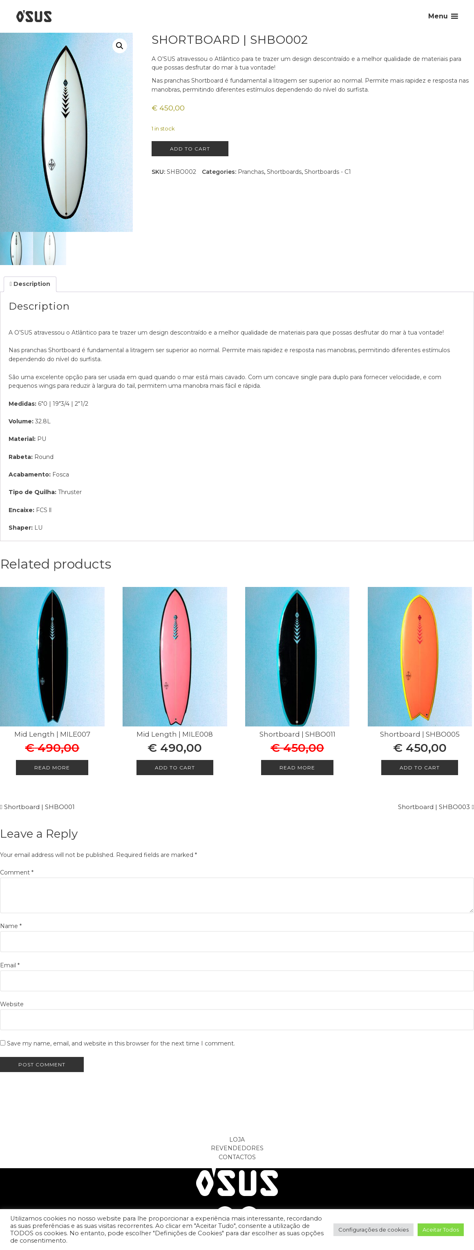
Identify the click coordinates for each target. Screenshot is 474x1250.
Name (11, 926)
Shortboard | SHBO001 (39, 807)
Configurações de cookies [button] (373, 1229)
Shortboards (284, 171)
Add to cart (190, 149)
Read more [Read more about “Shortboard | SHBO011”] (297, 767)
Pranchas (251, 171)
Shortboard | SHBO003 (434, 807)
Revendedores (237, 1148)
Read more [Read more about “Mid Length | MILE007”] (52, 767)
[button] (119, 45)
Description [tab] (31, 284)
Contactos (237, 1157)
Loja (237, 1139)
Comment (17, 872)
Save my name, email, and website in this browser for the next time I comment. (121, 1043)
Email (10, 965)
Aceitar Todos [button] (441, 1229)
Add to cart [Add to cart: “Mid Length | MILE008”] (175, 767)
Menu (438, 16)
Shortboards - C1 (327, 171)
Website (12, 1004)
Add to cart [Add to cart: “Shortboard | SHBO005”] (420, 767)
